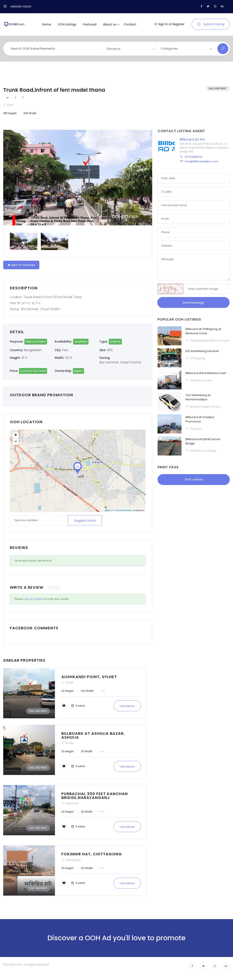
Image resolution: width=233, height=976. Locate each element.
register (38, 598)
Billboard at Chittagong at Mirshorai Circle (203, 331)
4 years (78, 705)
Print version (193, 479)
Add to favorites (21, 265)
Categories (169, 48)
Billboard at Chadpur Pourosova (200, 419)
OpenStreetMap (123, 510)
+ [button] (15, 435)
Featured (89, 24)
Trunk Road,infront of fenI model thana (54, 89)
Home (46, 24)
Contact (130, 24)
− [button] (15, 442)
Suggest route (85, 520)
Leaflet (107, 510)
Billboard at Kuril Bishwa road (206, 373)
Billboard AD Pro (192, 139)
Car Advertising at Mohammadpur (198, 397)
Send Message (193, 302)
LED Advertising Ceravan (202, 351)
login (26, 598)
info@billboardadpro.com (201, 161)
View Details (127, 706)
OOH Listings (67, 24)
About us (109, 24)
